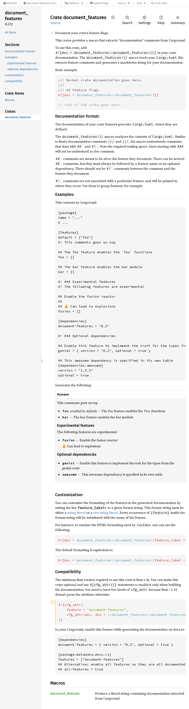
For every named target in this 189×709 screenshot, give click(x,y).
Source (55, 23)
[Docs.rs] (10, 3)
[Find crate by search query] (172, 3)
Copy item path (113, 17)
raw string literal (105, 512)
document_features (64, 693)
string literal (76, 512)
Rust (139, 3)
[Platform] (74, 3)
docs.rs (122, 3)
